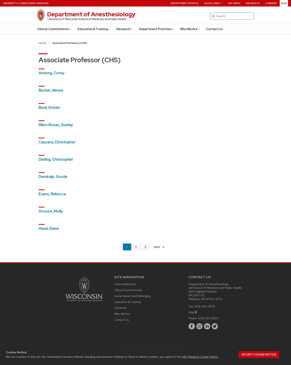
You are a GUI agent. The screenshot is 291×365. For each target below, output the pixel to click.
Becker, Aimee (51, 90)
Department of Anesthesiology (91, 14)
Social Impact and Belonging (132, 296)
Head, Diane (49, 228)
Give (284, 3)
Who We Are (190, 29)
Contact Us (214, 29)
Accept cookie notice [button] (259, 354)
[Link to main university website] (83, 302)
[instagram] (199, 326)
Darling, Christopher (56, 159)
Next (160, 247)
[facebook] (192, 326)
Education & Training (94, 29)
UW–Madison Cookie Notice (200, 357)
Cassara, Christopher (57, 142)
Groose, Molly (51, 211)
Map (193, 312)
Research (125, 29)
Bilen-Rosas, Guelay (56, 124)
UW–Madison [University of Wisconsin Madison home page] (25, 3)
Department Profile (185, 3)
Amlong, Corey (51, 73)
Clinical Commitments (54, 29)
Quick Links (213, 3)
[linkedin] (207, 326)
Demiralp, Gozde (53, 176)
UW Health (253, 3)
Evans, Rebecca (52, 194)
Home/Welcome (124, 284)
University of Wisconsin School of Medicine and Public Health (87, 19)
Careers (271, 3)
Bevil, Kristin (49, 107)
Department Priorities (156, 29)
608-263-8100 (208, 318)
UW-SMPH (234, 3)
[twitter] (215, 326)
